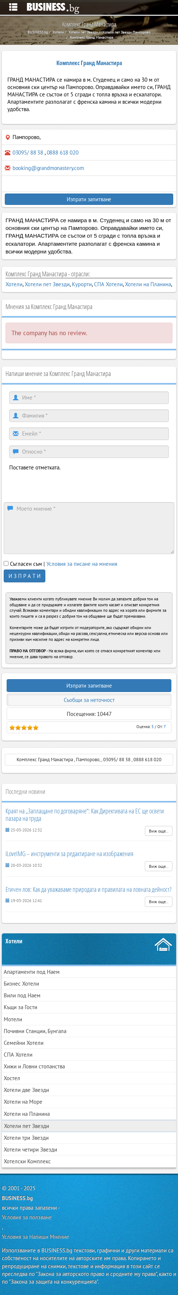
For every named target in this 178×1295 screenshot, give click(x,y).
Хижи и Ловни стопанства (34, 1066)
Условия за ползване (27, 1217)
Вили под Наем (22, 995)
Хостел (12, 1078)
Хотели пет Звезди (47, 284)
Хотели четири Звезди (30, 1149)
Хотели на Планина (148, 284)
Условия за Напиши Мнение (35, 1236)
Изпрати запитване (89, 199)
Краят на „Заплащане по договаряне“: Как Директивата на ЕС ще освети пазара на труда (85, 814)
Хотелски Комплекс (27, 1161)
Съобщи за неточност (89, 699)
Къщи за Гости (20, 1007)
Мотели (13, 1019)
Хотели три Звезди (26, 1137)
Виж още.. (158, 831)
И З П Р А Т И (24, 575)
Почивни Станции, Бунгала (35, 1031)
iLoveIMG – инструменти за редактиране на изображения (69, 853)
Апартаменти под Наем (32, 971)
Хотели (14, 284)
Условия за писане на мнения (81, 563)
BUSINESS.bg (17, 1198)
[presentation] (65, 485)
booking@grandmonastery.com (48, 167)
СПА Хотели (108, 284)
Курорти (82, 284)
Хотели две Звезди (26, 1089)
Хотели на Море (23, 1101)
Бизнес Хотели (21, 983)
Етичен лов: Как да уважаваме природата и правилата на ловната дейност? (88, 889)
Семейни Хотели (23, 1042)
